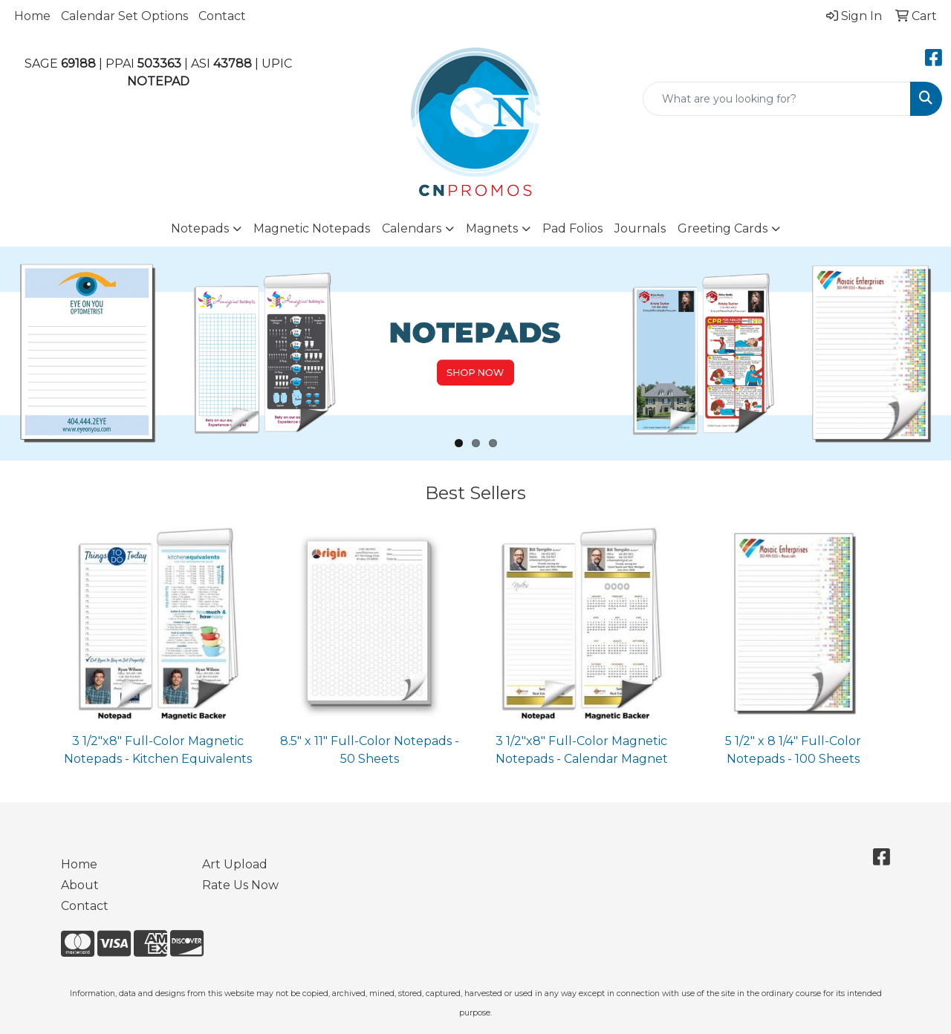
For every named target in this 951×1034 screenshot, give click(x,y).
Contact (222, 16)
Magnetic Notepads (311, 228)
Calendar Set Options (124, 16)
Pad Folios (572, 228)
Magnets (492, 228)
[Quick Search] (777, 99)
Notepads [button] (200, 228)
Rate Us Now (240, 885)
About (80, 885)
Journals (640, 228)
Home (32, 16)
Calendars (411, 228)
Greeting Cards (722, 228)
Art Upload (234, 864)
